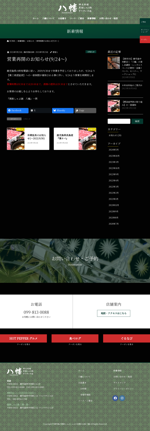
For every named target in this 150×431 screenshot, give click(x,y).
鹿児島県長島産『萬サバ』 (65, 136)
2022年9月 (114, 174)
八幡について (84, 376)
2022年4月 (114, 180)
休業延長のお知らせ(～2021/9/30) (36, 136)
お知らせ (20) (115, 135)
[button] (113, 313)
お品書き (82, 382)
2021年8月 (113, 217)
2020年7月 (114, 223)
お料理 (83, 388)
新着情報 (117, 370)
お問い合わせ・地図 (122, 376)
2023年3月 (114, 161)
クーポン (144, 39)
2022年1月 (113, 198)
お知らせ (90, 51)
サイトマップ (119, 382)
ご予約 (143, 22)
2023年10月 (114, 155)
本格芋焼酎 (85, 394)
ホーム (81, 370)
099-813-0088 (36, 312)
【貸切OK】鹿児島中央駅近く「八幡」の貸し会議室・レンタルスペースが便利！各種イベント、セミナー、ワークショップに (132, 66)
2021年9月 (113, 211)
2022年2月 (114, 192)
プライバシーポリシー (123, 388)
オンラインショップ (145, 30)
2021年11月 (114, 205)
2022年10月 (114, 168)
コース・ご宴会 (85, 400)
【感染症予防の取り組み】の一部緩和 (132, 103)
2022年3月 (114, 186)
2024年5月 (114, 149)
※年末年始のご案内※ (132, 85)
